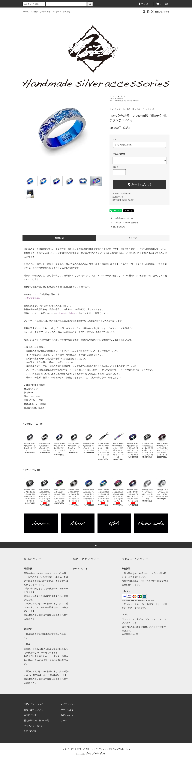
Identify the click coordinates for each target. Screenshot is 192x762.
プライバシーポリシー (34, 726)
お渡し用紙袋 (118, 154)
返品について (117, 197)
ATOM (33, 731)
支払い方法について (33, 704)
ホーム (26, 12)
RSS (26, 731)
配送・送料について (33, 709)
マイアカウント (68, 704)
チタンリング (120, 96)
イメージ (132, 238)
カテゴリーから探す (40, 12)
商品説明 (59, 238)
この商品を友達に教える (121, 218)
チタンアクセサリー (132, 101)
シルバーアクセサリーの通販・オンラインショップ (86, 749)
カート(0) (162, 4)
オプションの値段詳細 (121, 193)
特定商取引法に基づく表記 (123, 200)
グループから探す (61, 12)
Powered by (96, 754)
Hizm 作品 (119, 98)
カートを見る (67, 709)
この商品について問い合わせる (124, 223)
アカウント (144, 4)
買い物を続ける (118, 227)
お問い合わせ (162, 12)
